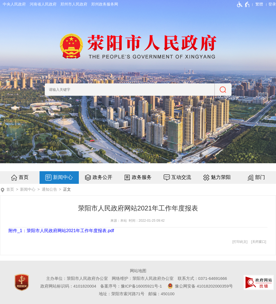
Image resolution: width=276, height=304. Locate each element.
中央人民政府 (14, 4)
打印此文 (240, 242)
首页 (24, 177)
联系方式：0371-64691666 (202, 278)
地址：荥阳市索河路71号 (122, 293)
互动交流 (181, 177)
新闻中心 (63, 177)
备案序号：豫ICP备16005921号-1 (131, 286)
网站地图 (138, 270)
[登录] (272, 4)
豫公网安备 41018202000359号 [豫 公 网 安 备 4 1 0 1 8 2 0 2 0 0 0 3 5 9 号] (199, 286)
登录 (272, 4)
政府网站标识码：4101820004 (68, 286)
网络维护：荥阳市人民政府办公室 (143, 278)
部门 (260, 177)
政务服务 (142, 177)
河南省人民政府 (43, 4)
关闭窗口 (258, 242)
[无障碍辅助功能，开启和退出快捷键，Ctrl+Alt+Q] (243, 4)
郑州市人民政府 (73, 4)
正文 (67, 189)
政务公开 (102, 177)
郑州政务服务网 (104, 4)
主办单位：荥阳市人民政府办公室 (77, 278)
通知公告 (49, 189)
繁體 (259, 4)
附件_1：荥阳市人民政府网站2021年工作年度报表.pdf (61, 230)
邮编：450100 (161, 293)
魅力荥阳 (221, 177)
